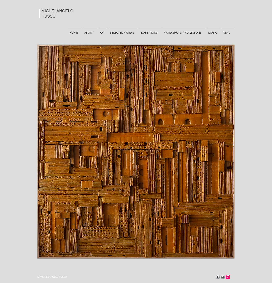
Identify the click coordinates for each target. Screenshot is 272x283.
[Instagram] (228, 277)
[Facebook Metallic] (218, 277)
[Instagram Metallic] (223, 277)
